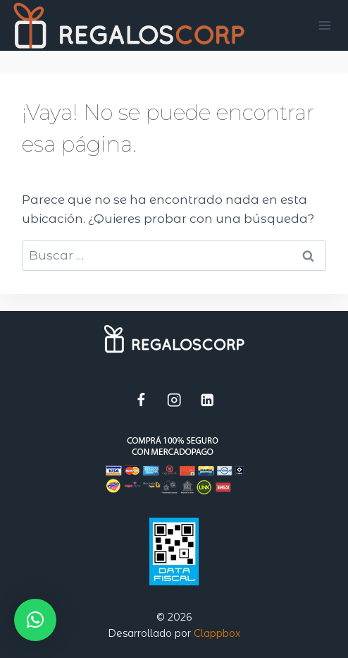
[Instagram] (174, 399)
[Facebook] (141, 399)
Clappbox (217, 633)
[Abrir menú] (325, 25)
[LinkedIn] (207, 399)
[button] (35, 620)
